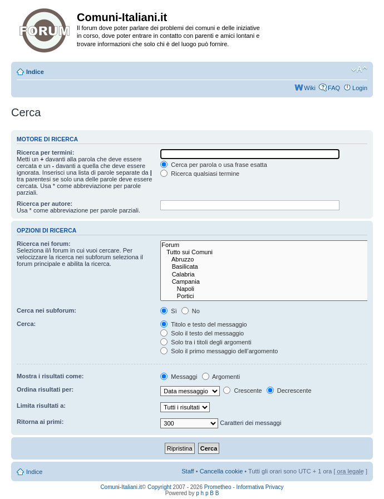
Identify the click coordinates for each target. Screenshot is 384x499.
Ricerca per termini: (45, 152)
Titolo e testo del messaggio (203, 324)
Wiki (310, 88)
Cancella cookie (221, 471)
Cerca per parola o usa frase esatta (213, 164)
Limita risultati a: (41, 405)
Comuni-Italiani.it (120, 487)
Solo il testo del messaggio (202, 333)
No (190, 311)
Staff (187, 471)
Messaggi (178, 376)
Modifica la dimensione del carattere (359, 70)
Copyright (159, 487)
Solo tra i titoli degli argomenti (205, 342)
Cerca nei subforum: (46, 310)
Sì (168, 311)
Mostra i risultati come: (50, 376)
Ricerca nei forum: (44, 243)
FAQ (334, 88)
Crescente (242, 390)
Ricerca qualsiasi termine (199, 173)
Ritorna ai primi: (40, 421)
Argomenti (221, 376)
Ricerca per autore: (44, 203)
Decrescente (289, 390)
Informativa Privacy (260, 487)
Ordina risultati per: (45, 389)
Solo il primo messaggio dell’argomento (219, 351)
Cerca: (26, 323)
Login (359, 88)
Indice (35, 71)
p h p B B (207, 493)
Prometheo (218, 487)
